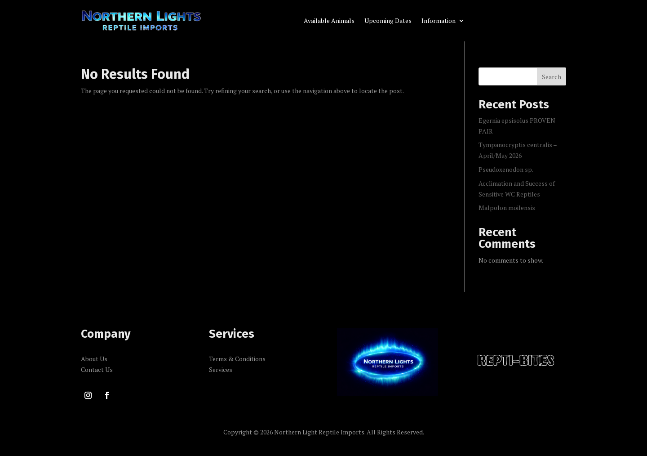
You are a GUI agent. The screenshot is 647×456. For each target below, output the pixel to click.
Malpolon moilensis (507, 207)
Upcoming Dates (388, 21)
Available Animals (329, 21)
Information (438, 21)
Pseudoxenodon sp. (506, 169)
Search (551, 76)
